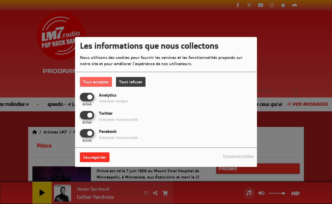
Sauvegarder (94, 157)
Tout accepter (96, 81)
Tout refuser (130, 81)
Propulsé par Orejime (238, 156)
